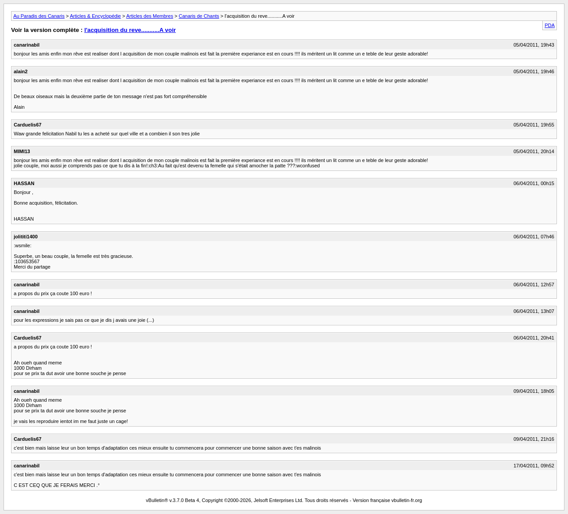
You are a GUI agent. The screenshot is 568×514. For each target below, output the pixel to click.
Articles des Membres (149, 16)
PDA (549, 25)
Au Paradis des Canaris (39, 16)
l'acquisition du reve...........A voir (130, 30)
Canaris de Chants (199, 16)
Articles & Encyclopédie (95, 16)
